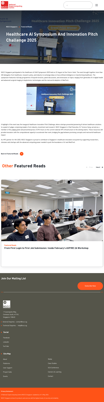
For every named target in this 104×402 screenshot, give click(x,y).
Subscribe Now (90, 286)
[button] (89, 167)
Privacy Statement (7, 391)
